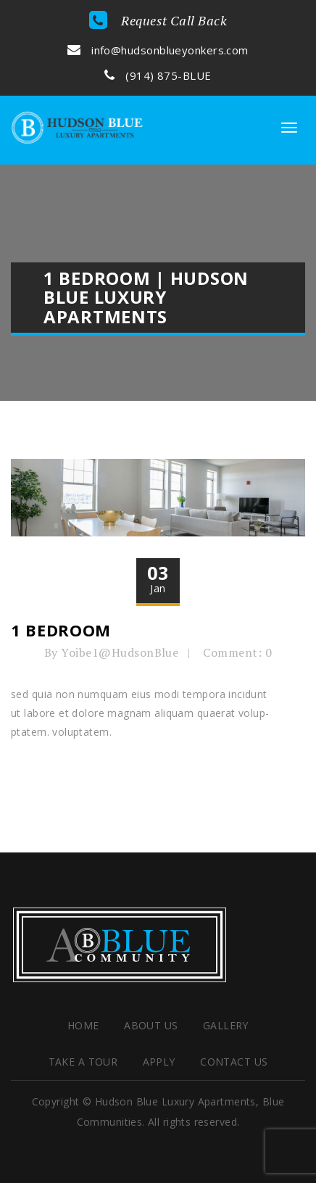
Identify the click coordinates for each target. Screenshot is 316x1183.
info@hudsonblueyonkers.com (158, 50)
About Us (151, 1025)
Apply (159, 1061)
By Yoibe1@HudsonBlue (111, 652)
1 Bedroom (61, 630)
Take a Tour (83, 1061)
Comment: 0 (237, 652)
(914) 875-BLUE (157, 75)
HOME (83, 1025)
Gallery (226, 1025)
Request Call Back (158, 20)
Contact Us (233, 1061)
